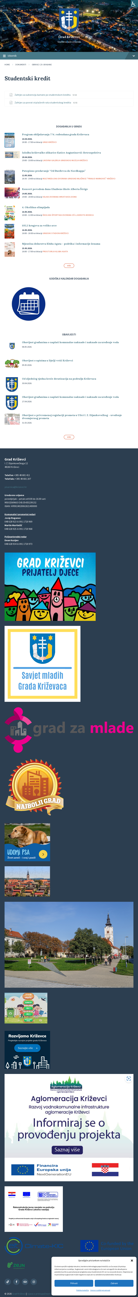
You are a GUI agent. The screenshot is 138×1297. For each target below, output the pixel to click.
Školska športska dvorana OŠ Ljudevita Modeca (68, 215)
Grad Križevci (69, 37)
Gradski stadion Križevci (56, 233)
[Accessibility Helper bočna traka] (134, 3)
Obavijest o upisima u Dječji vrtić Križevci (47, 360)
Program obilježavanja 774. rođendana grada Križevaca (55, 134)
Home (7, 64)
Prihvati (74, 1283)
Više (69, 266)
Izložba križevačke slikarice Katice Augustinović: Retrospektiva (61, 152)
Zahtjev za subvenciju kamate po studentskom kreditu (43, 94)
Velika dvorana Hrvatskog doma (60, 196)
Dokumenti (20, 64)
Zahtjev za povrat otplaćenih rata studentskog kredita (43, 102)
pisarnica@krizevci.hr (16, 486)
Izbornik (69, 56)
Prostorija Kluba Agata (55, 251)
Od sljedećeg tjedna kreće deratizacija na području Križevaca (59, 378)
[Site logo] (69, 31)
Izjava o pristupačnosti (39, 1293)
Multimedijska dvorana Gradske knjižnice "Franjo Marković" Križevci (79, 178)
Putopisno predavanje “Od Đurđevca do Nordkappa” (54, 170)
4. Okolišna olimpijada (36, 207)
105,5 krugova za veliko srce (39, 225)
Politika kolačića (82, 1290)
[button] (131, 1260)
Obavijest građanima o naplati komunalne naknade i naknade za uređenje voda (70, 342)
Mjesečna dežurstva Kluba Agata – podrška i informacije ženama (61, 243)
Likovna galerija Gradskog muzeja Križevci (65, 160)
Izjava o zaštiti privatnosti (100, 1290)
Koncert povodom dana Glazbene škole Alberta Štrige (55, 189)
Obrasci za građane (42, 64)
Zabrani (114, 1283)
